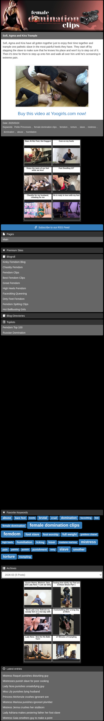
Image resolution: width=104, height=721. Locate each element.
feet (97, 518)
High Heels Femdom (14, 288)
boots (32, 518)
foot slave (32, 534)
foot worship (50, 534)
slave (82, 127)
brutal (43, 517)
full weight (69, 534)
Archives (9, 568)
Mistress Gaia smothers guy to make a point (27, 717)
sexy (52, 549)
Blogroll (9, 256)
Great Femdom (11, 283)
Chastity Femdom (13, 267)
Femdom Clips (11, 272)
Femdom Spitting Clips (15, 304)
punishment (39, 549)
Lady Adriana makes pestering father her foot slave (31, 712)
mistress (92, 127)
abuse (20, 132)
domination (9, 132)
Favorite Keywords (15, 512)
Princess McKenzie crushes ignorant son (26, 696)
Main (5, 239)
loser (51, 542)
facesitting (85, 518)
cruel (54, 517)
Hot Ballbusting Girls (14, 309)
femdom (63, 127)
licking (40, 542)
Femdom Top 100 (13, 327)
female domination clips (45, 127)
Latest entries (12, 668)
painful (14, 549)
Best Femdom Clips (14, 277)
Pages (8, 234)
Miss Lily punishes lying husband (21, 691)
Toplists (9, 322)
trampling (25, 556)
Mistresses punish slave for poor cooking (26, 681)
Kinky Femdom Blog (14, 262)
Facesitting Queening (15, 293)
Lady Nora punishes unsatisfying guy (23, 686)
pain (5, 549)
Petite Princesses (22, 127)
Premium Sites (13, 250)
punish (25, 549)
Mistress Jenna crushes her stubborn (24, 707)
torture (74, 127)
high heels (7, 542)
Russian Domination (14, 332)
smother (79, 549)
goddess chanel (89, 534)
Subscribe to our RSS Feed (52, 227)
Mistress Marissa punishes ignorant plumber (28, 702)
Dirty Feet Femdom (14, 298)
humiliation (31, 132)
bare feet (20, 517)
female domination (13, 525)
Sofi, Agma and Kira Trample (20, 35)
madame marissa (68, 542)
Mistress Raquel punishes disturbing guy (25, 675)
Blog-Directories (14, 315)
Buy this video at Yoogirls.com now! (52, 113)
